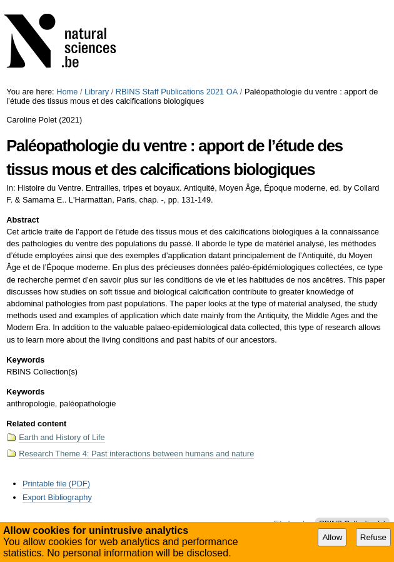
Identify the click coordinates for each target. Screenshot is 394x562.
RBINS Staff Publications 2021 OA (177, 91)
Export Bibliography (57, 497)
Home (67, 91)
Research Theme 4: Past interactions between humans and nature (136, 453)
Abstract (22, 219)
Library (96, 91)
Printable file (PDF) (56, 483)
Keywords (25, 359)
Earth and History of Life (61, 437)
